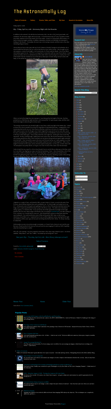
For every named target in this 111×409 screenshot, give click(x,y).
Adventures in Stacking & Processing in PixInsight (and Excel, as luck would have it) (48, 364)
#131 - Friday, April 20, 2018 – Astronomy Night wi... (86, 141)
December (81, 111)
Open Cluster (80, 222)
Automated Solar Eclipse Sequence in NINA (36, 382)
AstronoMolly (88, 57)
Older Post (66, 301)
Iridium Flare (80, 207)
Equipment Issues (81, 201)
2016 (77, 166)
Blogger (63, 404)
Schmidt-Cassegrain (28, 249)
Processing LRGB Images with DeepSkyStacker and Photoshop (42, 316)
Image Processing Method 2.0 (32, 342)
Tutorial (78, 259)
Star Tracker (80, 249)
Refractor (79, 232)
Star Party (79, 247)
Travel (78, 257)
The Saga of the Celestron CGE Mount (35, 325)
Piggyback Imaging (81, 226)
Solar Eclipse (80, 245)
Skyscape (78, 241)
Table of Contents (20, 20)
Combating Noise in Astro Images (85, 152)
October (80, 116)
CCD (77, 191)
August (80, 121)
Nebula (78, 218)
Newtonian (79, 220)
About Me (90, 20)
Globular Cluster (81, 205)
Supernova (79, 253)
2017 (77, 164)
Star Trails (79, 251)
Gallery (32, 20)
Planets (78, 230)
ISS (77, 210)
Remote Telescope (81, 234)
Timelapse (79, 255)
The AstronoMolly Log (39, 11)
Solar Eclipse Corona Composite (33, 356)
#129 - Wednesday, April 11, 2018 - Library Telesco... (87, 148)
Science (78, 238)
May (79, 128)
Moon (78, 216)
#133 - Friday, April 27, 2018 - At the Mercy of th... (87, 133)
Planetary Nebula (81, 228)
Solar (77, 243)
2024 (78, 100)
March (80, 156)
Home (42, 301)
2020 (78, 105)
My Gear (62, 20)
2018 (77, 109)
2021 (77, 102)
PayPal (88, 46)
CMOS (78, 193)
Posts (78, 176)
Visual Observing (39, 249)
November (81, 114)
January (80, 161)
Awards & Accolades (75, 20)
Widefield (79, 263)
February (81, 158)
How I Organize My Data (31, 333)
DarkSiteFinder (55, 211)
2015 (77, 169)
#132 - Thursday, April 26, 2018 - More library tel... (87, 137)
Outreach (20, 249)
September (81, 119)
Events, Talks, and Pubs (47, 20)
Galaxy (78, 203)
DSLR (77, 199)
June (79, 126)
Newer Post (17, 301)
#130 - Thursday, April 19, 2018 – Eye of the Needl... (87, 144)
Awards (78, 187)
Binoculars (79, 189)
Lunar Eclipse (80, 212)
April (79, 130)
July (79, 123)
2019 (77, 107)
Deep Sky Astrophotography (84, 197)
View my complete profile (82, 86)
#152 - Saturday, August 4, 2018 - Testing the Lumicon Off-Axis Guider (44, 373)
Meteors (78, 214)
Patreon (92, 44)
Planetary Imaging (29, 391)
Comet (78, 195)
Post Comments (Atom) (27, 305)
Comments (79, 179)
